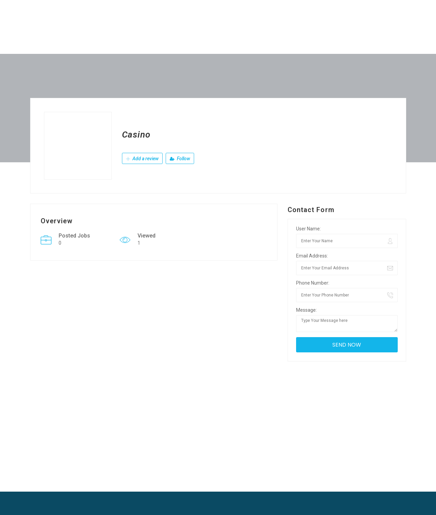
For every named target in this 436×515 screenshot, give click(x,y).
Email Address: (312, 255)
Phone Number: (312, 283)
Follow (180, 158)
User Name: (308, 228)
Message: (306, 310)
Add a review (142, 158)
